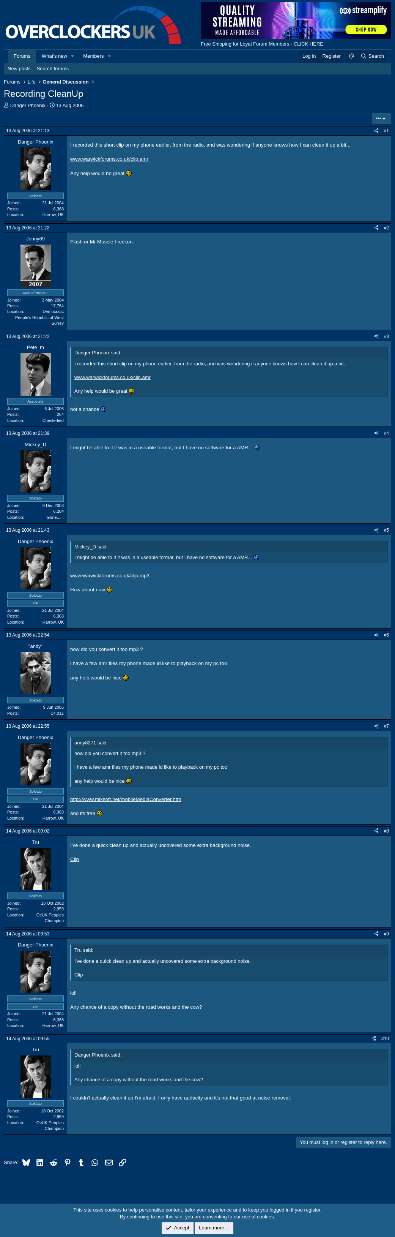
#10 (385, 1038)
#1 (386, 130)
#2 (386, 228)
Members (93, 56)
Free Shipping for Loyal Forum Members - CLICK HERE (262, 44)
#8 (386, 831)
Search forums (53, 68)
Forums (22, 56)
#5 (386, 530)
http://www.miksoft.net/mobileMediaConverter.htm (125, 799)
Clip (74, 859)
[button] (73, 56)
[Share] (376, 130)
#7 (386, 726)
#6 (386, 635)
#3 (386, 336)
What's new (54, 56)
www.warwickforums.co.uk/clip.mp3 (110, 575)
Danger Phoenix (28, 105)
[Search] (372, 56)
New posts (19, 68)
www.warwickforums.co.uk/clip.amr (109, 159)
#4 (386, 433)
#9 (386, 934)
